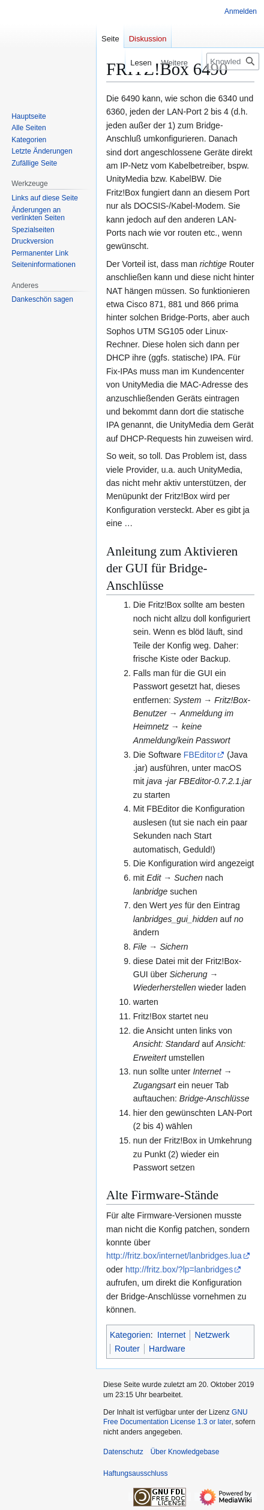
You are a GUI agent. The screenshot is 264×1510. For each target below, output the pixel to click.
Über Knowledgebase (185, 1452)
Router (127, 1348)
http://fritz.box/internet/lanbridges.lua (174, 1255)
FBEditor (200, 754)
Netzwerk (211, 1335)
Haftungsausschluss (135, 1473)
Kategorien (130, 1335)
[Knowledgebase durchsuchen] (232, 61)
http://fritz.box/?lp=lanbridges (179, 1269)
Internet (171, 1335)
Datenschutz (123, 1452)
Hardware (167, 1348)
